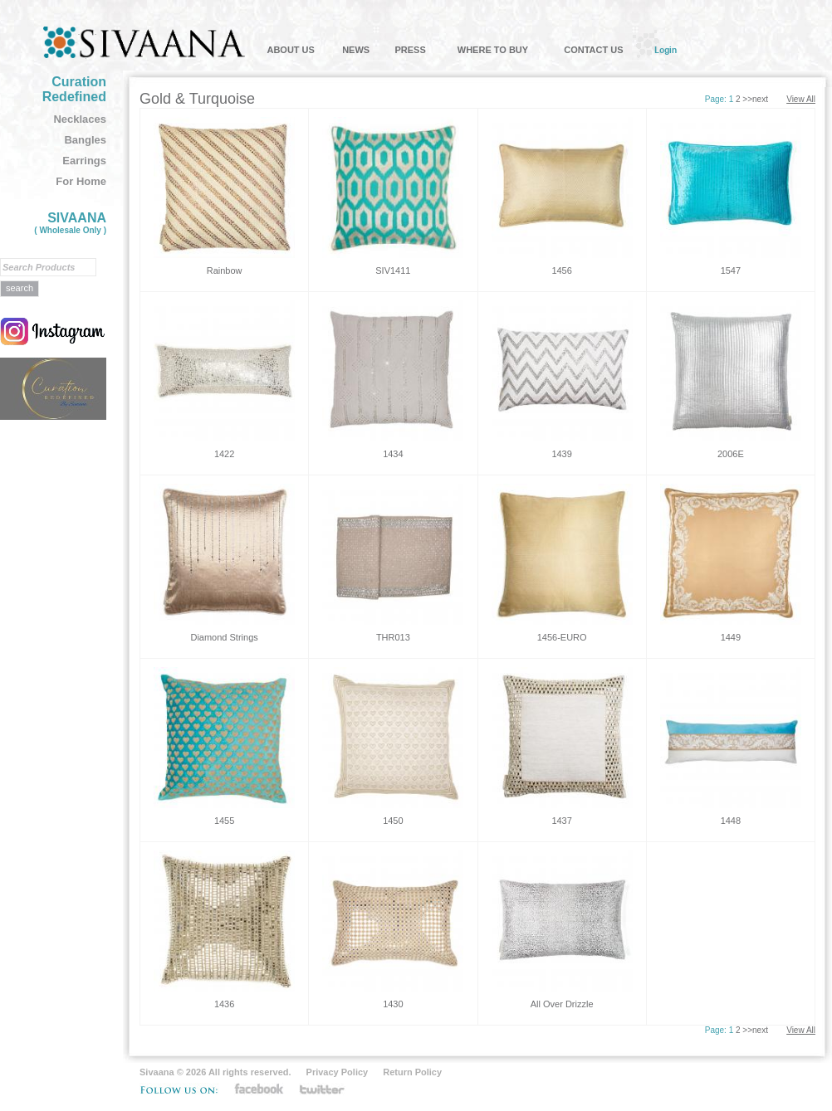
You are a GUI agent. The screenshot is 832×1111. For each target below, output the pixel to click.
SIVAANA (70, 223)
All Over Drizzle (562, 1004)
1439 (561, 454)
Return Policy (412, 1072)
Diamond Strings (223, 637)
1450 (393, 821)
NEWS (356, 50)
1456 (561, 270)
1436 (224, 1004)
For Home (81, 181)
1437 (561, 821)
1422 (224, 454)
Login (665, 50)
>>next (755, 99)
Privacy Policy (337, 1072)
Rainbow (224, 270)
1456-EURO (562, 637)
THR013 (393, 637)
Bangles (85, 140)
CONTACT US (593, 50)
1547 (731, 270)
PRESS (409, 50)
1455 (224, 821)
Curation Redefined (74, 89)
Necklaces (79, 119)
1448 (731, 821)
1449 (731, 637)
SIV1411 (392, 270)
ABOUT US (290, 50)
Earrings (84, 160)
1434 (393, 454)
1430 (393, 1004)
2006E (730, 454)
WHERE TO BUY (493, 50)
